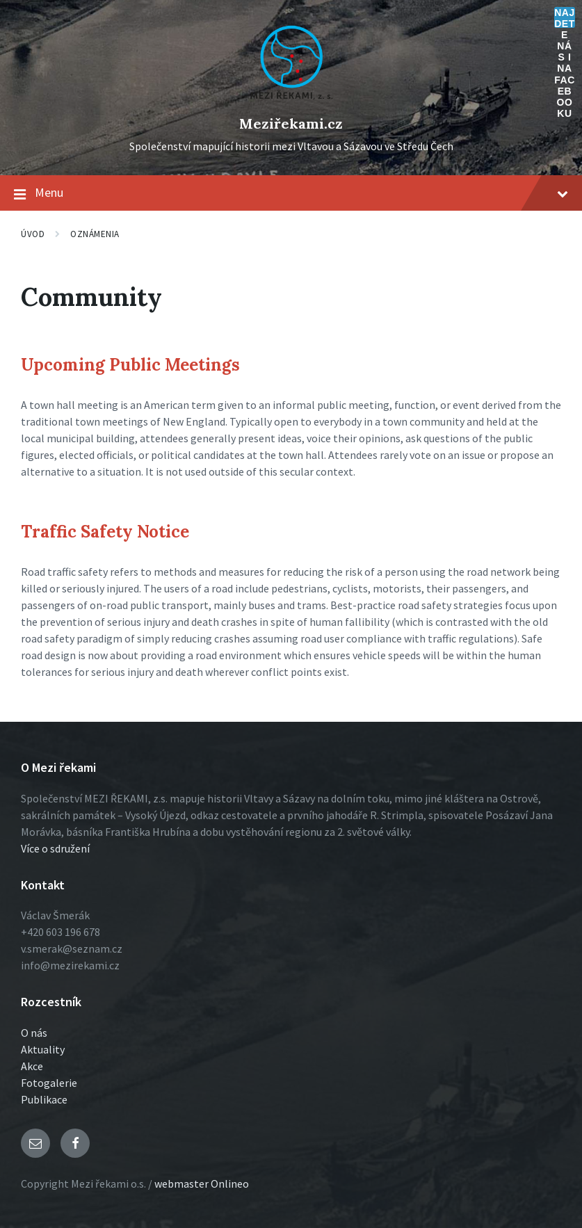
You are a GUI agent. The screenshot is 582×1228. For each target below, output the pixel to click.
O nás (34, 1033)
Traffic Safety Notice (105, 531)
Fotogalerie (49, 1083)
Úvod (33, 234)
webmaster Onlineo (201, 1183)
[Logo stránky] (291, 100)
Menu (291, 193)
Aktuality (43, 1049)
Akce (32, 1066)
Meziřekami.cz (291, 123)
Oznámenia (95, 234)
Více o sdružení (55, 848)
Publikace (44, 1099)
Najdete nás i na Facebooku (564, 17)
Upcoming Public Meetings (130, 364)
